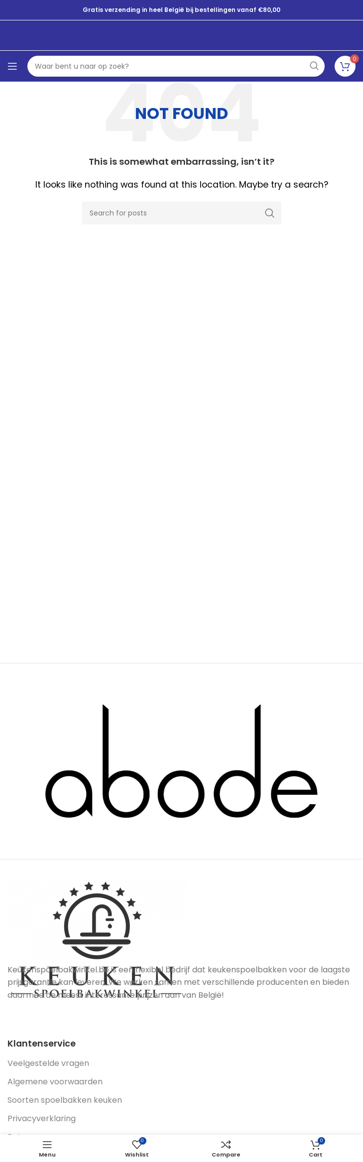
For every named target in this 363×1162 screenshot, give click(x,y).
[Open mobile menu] (12, 66)
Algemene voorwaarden (55, 1081)
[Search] (181, 213)
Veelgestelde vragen (48, 1063)
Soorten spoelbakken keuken (64, 1100)
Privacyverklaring (41, 1118)
